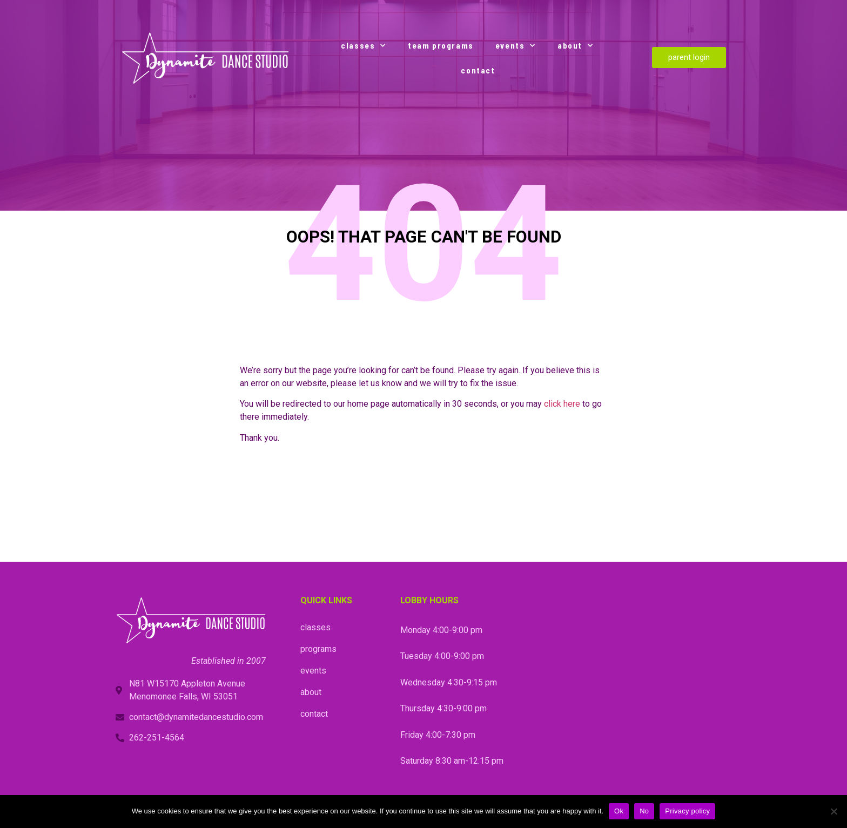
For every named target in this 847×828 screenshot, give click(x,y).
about (575, 45)
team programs (441, 45)
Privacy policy (687, 811)
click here (562, 404)
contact (478, 70)
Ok (618, 811)
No (644, 811)
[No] (833, 811)
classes (363, 45)
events (515, 45)
